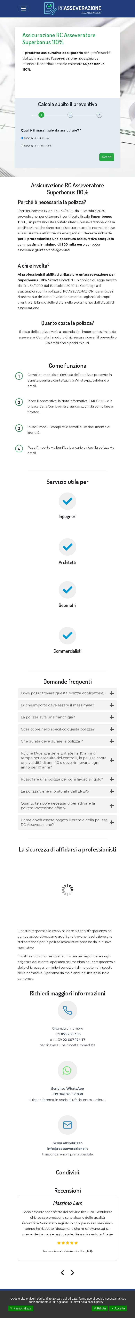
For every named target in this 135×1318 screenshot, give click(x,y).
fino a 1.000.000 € (38, 146)
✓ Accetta (118, 1308)
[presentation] (64, 1271)
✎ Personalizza (20, 1308)
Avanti (107, 157)
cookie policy (95, 1301)
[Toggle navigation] (23, 8)
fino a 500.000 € (37, 138)
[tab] (41, 115)
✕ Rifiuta (100, 1308)
